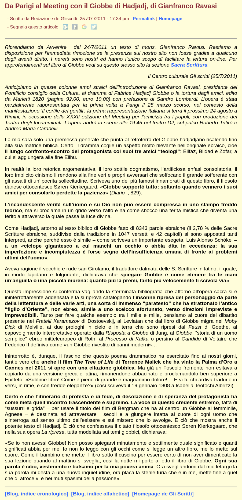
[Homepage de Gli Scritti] (162, 494)
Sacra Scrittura (189, 65)
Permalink (144, 18)
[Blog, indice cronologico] (36, 494)
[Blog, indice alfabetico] (100, 494)
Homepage (170, 18)
